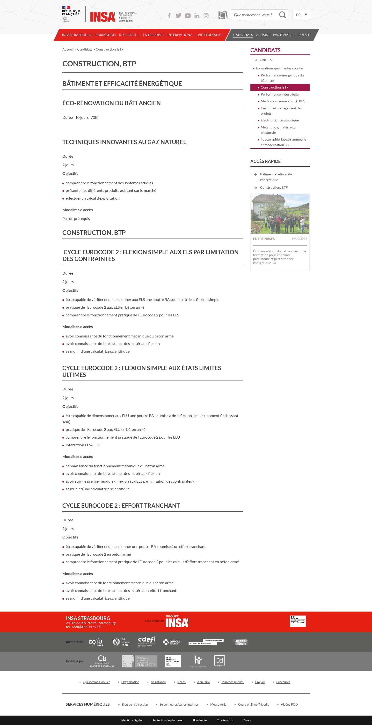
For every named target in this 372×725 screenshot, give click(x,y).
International (181, 35)
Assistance (158, 682)
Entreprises (153, 35)
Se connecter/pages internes (179, 704)
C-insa (247, 720)
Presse (304, 35)
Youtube (188, 15)
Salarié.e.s (263, 60)
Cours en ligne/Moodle (253, 704)
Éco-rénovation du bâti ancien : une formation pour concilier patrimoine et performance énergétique (279, 257)
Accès (181, 682)
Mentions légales (131, 720)
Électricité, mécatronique (280, 120)
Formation (105, 35)
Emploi (260, 682)
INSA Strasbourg (77, 35)
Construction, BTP (275, 87)
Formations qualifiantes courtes (280, 68)
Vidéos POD (289, 704)
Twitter (178, 15)
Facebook (169, 15)
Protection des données (167, 720)
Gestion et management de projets (280, 110)
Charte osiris (225, 720)
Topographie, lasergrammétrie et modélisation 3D (283, 142)
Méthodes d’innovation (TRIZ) (283, 101)
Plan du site (199, 720)
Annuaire (203, 682)
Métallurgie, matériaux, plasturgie (278, 130)
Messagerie (218, 704)
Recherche (129, 35)
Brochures (283, 682)
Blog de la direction (135, 704)
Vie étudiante (210, 35)
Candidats (243, 35)
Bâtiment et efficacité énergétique (276, 176)
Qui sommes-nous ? (96, 682)
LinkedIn (197, 15)
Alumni (263, 35)
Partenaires (284, 35)
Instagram (206, 15)
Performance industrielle (280, 94)
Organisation (130, 682)
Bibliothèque (223, 15)
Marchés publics (232, 682)
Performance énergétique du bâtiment (282, 77)
